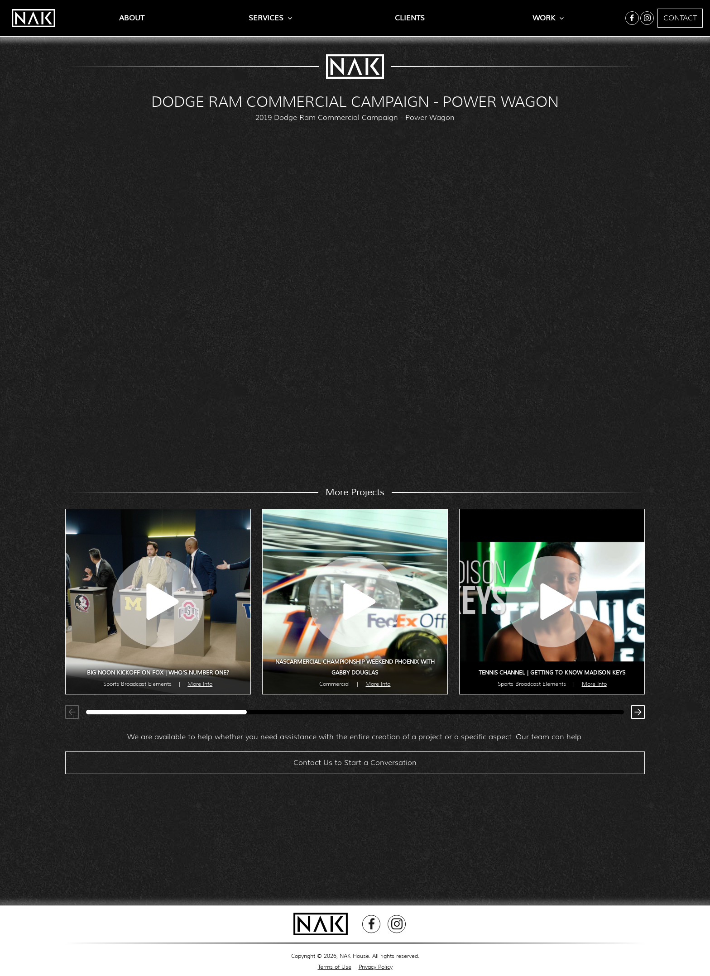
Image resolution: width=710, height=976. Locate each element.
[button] (636, 714)
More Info (199, 683)
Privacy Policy (376, 966)
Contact (680, 18)
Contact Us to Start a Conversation (355, 767)
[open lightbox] (158, 601)
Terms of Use (334, 966)
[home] (29, 18)
